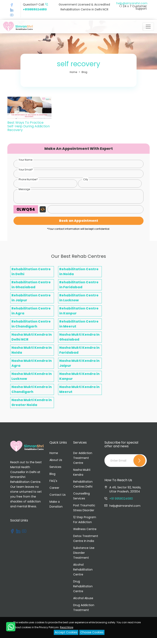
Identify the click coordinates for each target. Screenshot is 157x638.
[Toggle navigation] (148, 26)
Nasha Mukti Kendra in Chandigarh (31, 389)
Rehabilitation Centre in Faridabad (79, 284)
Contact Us (57, 495)
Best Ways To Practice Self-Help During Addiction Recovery (28, 126)
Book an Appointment (78, 220)
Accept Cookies (66, 632)
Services (55, 467)
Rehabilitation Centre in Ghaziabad (31, 284)
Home (73, 72)
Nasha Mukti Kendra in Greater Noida (31, 402)
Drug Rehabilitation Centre (83, 586)
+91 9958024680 (121, 499)
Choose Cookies (91, 632)
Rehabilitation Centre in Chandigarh (31, 324)
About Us (55, 460)
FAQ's (53, 481)
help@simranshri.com (131, 3)
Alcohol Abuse (83, 598)
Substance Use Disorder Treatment (83, 553)
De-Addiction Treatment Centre (82, 458)
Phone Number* (28, 179)
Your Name (25, 159)
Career (54, 488)
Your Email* (26, 169)
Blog (84, 72)
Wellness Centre (84, 529)
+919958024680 (35, 9)
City (85, 179)
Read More (66, 627)
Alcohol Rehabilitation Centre (83, 569)
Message (24, 189)
